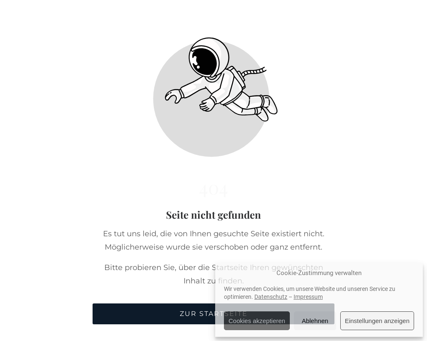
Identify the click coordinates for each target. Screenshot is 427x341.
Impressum (308, 296)
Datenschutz (270, 296)
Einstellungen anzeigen (377, 320)
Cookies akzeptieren (257, 320)
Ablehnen (315, 320)
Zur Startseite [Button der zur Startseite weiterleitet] (214, 314)
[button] (403, 18)
